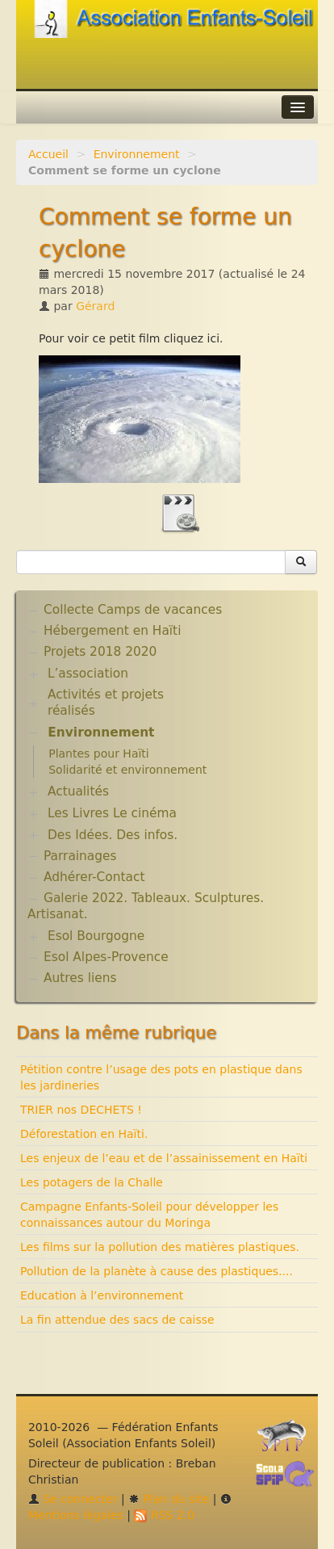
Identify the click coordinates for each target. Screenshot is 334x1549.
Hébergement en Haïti (112, 630)
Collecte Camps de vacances (133, 609)
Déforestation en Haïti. (84, 1133)
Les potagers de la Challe (91, 1182)
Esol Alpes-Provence (106, 957)
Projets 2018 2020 (100, 651)
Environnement (137, 154)
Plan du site (168, 1498)
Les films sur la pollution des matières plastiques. (159, 1246)
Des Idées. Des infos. (112, 835)
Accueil (48, 154)
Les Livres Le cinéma (112, 813)
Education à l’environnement (101, 1295)
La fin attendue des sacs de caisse (117, 1319)
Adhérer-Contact (94, 877)
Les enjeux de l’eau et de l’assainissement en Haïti (163, 1158)
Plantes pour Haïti (98, 753)
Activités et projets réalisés (106, 702)
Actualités (78, 791)
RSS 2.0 (164, 1515)
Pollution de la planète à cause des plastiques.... (156, 1271)
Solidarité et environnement (127, 769)
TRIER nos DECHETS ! (81, 1109)
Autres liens (80, 978)
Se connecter (73, 1498)
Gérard (95, 306)
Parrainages (80, 856)
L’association (88, 673)
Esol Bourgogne (96, 936)
